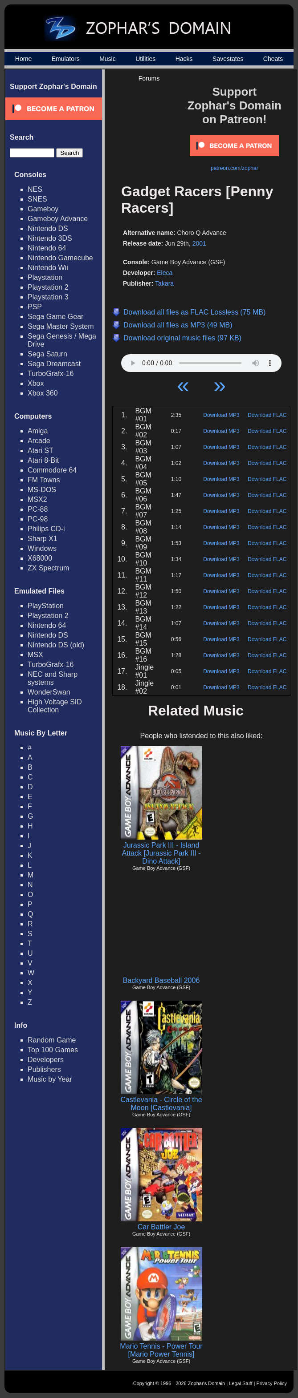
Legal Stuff (240, 1383)
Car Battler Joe (161, 1227)
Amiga (38, 431)
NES (35, 189)
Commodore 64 (52, 470)
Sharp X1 (42, 538)
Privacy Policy (272, 1383)
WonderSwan (49, 692)
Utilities (145, 58)
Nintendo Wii (48, 267)
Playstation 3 (48, 297)
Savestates (227, 58)
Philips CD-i (46, 529)
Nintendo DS (48, 228)
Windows (42, 548)
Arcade (39, 440)
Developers (46, 1059)
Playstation (45, 277)
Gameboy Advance (58, 218)
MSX (35, 655)
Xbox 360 (43, 393)
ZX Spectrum (48, 568)
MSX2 (37, 499)
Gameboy (43, 209)
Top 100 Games (53, 1050)
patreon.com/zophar (234, 168)
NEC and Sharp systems (53, 678)
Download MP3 (221, 415)
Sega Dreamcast (54, 364)
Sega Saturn (47, 354)
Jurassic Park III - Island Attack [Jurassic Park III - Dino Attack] (161, 853)
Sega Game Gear (55, 316)
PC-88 (38, 509)
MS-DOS (42, 489)
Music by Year (50, 1079)
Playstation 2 (48, 287)
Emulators (66, 58)
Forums (149, 78)
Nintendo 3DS (50, 238)
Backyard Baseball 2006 (161, 980)
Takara (164, 283)
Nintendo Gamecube (60, 258)
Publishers (44, 1069)
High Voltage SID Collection (55, 706)
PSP (35, 307)
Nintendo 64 (47, 248)
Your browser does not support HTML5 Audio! (201, 361)
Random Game (52, 1040)
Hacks (184, 58)
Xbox (36, 383)
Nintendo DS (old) (56, 645)
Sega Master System (61, 326)
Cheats (273, 58)
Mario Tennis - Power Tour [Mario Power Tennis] (161, 1350)
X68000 (40, 558)
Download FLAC (267, 415)
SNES (37, 199)
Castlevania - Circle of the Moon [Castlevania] (161, 1103)
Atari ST (40, 450)
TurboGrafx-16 (50, 373)
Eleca (164, 272)
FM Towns (44, 480)
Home (23, 58)
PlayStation (46, 606)
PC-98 (38, 519)
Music (107, 58)
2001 (199, 243)
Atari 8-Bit (43, 460)
